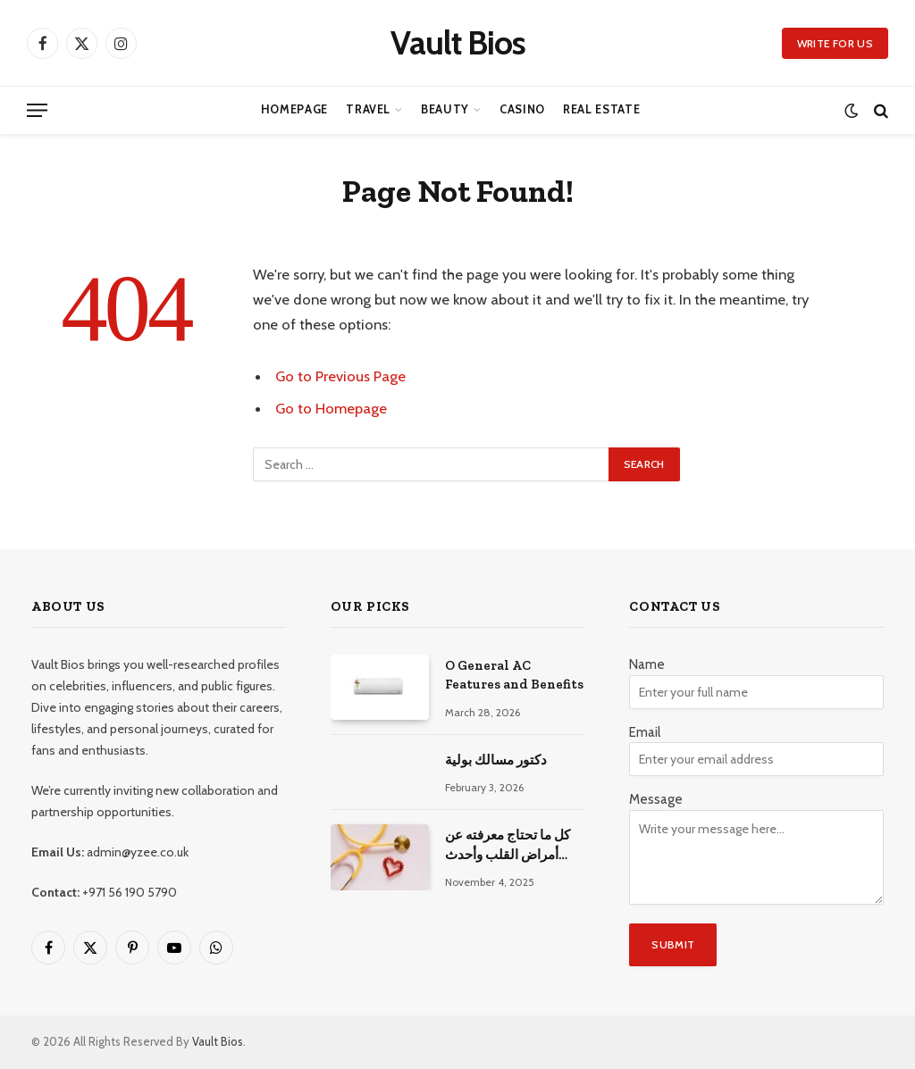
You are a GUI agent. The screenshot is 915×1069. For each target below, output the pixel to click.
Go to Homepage (331, 408)
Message (656, 799)
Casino (522, 109)
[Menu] (37, 110)
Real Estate (601, 109)
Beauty (445, 109)
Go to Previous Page (340, 376)
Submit (672, 944)
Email (644, 732)
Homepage (294, 109)
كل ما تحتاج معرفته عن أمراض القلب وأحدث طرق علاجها (507, 845)
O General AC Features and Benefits (514, 674)
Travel (368, 109)
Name (647, 664)
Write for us (835, 43)
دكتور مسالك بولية (496, 760)
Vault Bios (217, 1041)
